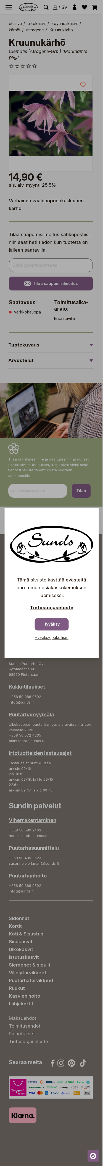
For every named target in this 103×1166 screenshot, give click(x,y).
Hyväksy (51, 624)
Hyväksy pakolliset (51, 637)
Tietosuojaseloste (51, 607)
